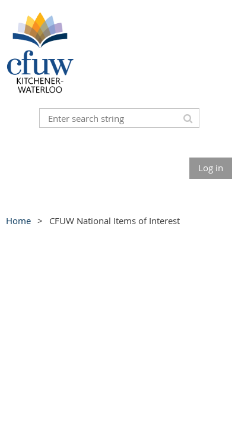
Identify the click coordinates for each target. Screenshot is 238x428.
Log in (210, 168)
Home (18, 220)
